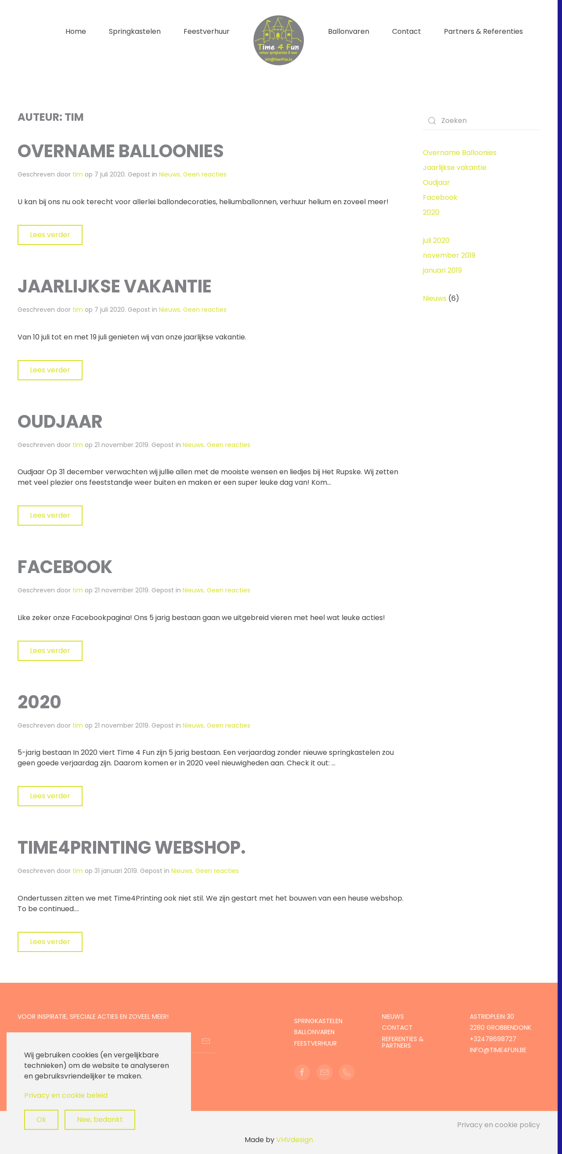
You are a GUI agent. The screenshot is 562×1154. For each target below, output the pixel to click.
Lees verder (50, 235)
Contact (406, 31)
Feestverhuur (207, 31)
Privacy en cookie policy (498, 1125)
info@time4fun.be (498, 1050)
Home (75, 31)
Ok (41, 1119)
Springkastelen (135, 31)
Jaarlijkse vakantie (115, 286)
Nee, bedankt (100, 1119)
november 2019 (449, 255)
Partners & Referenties (483, 31)
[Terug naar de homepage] (278, 40)
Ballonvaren (348, 31)
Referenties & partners (403, 1042)
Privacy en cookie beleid (66, 1095)
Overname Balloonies (121, 151)
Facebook (65, 567)
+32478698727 (493, 1039)
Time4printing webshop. (132, 847)
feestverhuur (315, 1043)
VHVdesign (294, 1140)
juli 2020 (436, 240)
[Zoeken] (481, 121)
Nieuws (169, 174)
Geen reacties (205, 174)
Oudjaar (60, 421)
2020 (39, 702)
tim (77, 174)
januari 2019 (442, 270)
